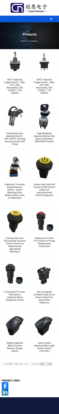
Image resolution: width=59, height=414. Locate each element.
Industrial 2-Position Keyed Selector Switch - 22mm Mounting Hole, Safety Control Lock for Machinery (15, 191)
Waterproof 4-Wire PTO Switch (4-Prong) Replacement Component (44, 242)
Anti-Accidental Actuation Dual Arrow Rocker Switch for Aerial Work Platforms (44, 297)
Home (23, 41)
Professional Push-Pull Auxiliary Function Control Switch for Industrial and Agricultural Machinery (15, 245)
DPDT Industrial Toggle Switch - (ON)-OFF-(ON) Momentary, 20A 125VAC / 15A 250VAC (44, 86)
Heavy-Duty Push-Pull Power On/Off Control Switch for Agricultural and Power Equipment (44, 189)
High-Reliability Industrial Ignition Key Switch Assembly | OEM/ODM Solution (44, 137)
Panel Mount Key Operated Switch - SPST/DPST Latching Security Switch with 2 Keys (14, 138)
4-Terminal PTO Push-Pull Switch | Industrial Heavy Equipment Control (14, 296)
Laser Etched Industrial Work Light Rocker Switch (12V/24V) (44, 347)
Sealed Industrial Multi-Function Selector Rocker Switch (15, 347)
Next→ (43, 364)
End (50, 364)
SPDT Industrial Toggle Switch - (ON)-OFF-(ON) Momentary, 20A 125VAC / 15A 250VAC (14, 86)
